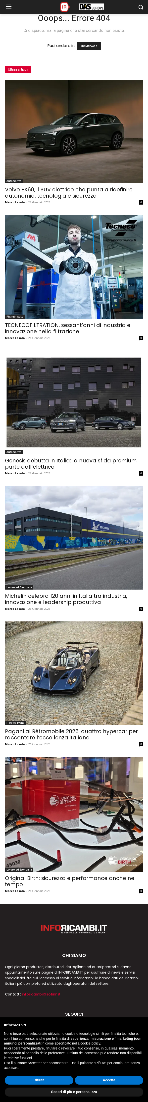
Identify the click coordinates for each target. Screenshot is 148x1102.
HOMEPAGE (89, 46)
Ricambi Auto (14, 316)
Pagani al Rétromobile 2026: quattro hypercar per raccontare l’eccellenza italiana (71, 734)
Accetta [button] (109, 1080)
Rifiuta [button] (39, 1080)
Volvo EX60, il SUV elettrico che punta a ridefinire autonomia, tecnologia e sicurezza (69, 192)
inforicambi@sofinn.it (41, 994)
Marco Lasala (15, 202)
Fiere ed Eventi (15, 722)
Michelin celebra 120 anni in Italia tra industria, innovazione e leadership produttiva (66, 599)
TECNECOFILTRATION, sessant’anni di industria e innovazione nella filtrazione (67, 328)
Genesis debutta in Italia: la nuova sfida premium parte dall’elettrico (71, 463)
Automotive (13, 181)
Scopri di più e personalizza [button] (74, 1092)
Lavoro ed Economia (19, 587)
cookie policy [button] (90, 1043)
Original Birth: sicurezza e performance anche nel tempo (70, 881)
